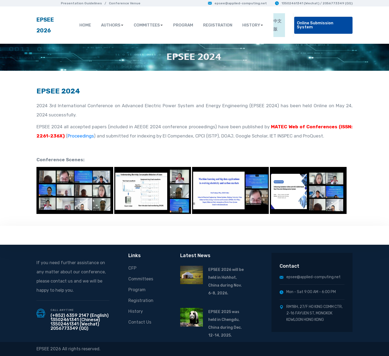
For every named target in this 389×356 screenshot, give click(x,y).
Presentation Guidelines (81, 3)
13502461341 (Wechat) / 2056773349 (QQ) (314, 3)
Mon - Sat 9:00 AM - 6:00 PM (308, 292)
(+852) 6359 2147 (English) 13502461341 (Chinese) (80, 317)
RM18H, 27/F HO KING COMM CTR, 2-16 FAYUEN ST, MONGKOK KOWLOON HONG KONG (311, 313)
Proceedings (81, 136)
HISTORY (252, 25)
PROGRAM (183, 25)
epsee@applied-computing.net (237, 3)
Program (137, 289)
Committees (140, 278)
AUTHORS (112, 25)
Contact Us (139, 322)
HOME (85, 25)
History (135, 311)
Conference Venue (124, 3)
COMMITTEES (148, 25)
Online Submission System (315, 25)
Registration (140, 300)
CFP (132, 268)
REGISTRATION (217, 25)
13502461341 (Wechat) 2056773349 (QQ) (75, 326)
